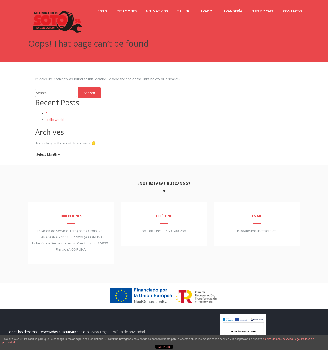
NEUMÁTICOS (157, 11)
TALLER (183, 11)
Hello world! (55, 119)
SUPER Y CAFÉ (262, 11)
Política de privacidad (128, 331)
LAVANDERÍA (232, 11)
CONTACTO (292, 11)
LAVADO (205, 11)
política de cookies (274, 339)
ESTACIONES (126, 11)
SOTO (102, 11)
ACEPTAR (164, 347)
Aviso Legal (99, 331)
